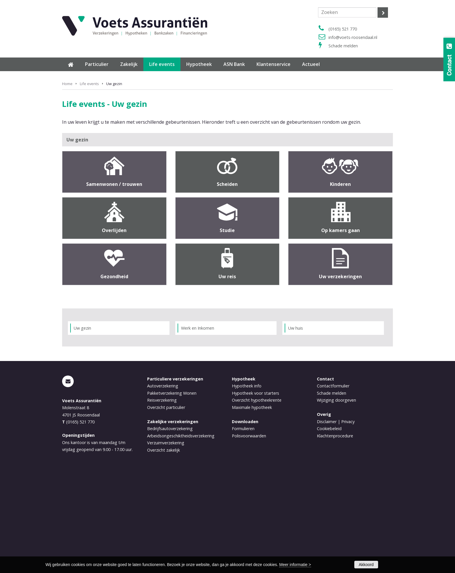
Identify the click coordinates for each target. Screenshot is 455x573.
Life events (89, 179)
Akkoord (366, 564)
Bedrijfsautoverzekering (170, 524)
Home (67, 179)
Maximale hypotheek (252, 503)
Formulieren (243, 524)
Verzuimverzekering (165, 539)
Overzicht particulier (166, 503)
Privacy (348, 517)
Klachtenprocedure (335, 531)
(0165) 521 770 (342, 29)
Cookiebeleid (329, 524)
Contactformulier (333, 482)
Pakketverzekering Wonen (171, 489)
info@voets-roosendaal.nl (352, 37)
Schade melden (343, 46)
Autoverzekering (162, 482)
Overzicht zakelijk (163, 546)
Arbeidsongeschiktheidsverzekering (180, 531)
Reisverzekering (162, 496)
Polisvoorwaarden (249, 531)
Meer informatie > (295, 564)
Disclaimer (327, 517)
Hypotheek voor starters (255, 489)
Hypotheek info (246, 482)
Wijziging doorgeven (336, 496)
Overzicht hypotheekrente (256, 496)
